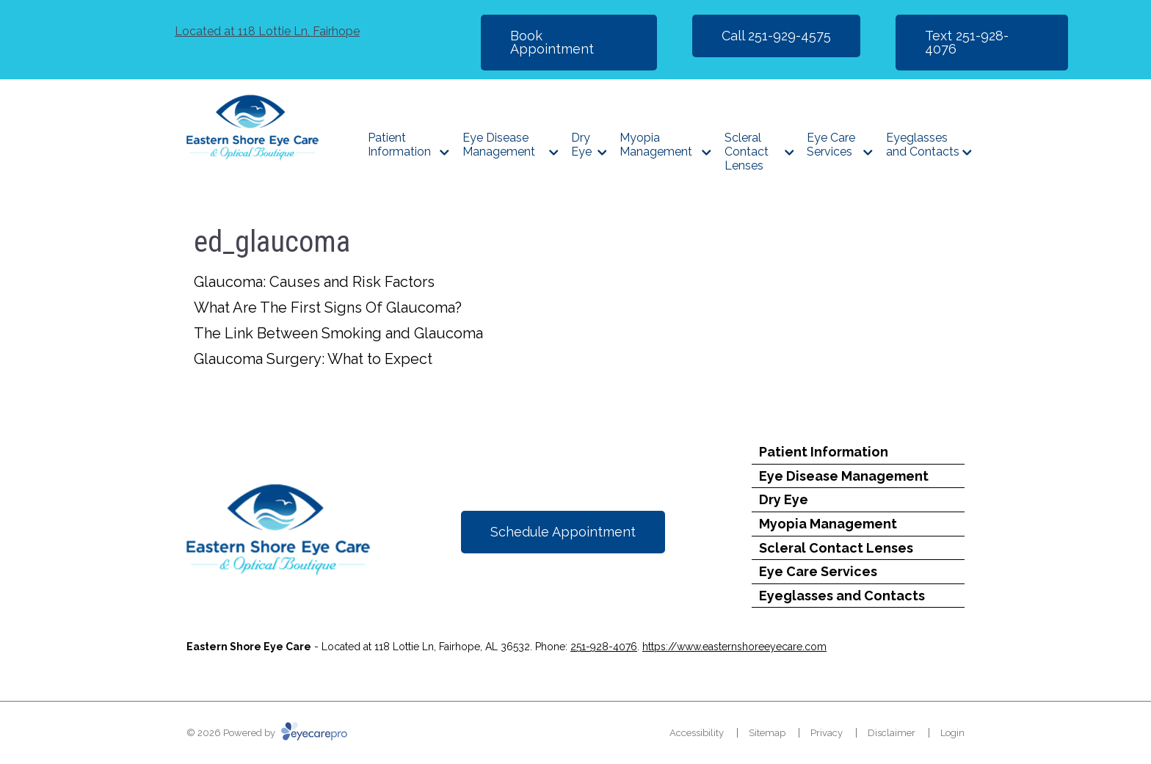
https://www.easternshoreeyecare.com (734, 646)
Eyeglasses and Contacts (922, 145)
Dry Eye (581, 145)
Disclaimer (891, 732)
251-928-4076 (603, 646)
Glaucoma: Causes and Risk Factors (314, 282)
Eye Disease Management (498, 145)
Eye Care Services (831, 145)
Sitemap (767, 732)
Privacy (826, 732)
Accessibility (696, 732)
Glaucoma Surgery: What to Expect (313, 359)
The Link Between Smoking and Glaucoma (338, 333)
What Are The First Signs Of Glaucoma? (328, 307)
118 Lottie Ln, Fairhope (267, 31)
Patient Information (399, 145)
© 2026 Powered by (266, 732)
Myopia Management (656, 145)
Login (952, 732)
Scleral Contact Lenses (747, 151)
